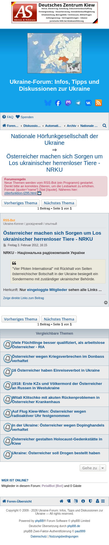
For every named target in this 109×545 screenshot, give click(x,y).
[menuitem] (7, 117)
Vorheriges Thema (20, 202)
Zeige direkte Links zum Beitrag (23, 298)
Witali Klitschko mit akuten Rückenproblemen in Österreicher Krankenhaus (56, 399)
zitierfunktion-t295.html (20, 193)
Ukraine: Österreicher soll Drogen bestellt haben (56, 453)
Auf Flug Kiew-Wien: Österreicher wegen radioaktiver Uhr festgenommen (49, 413)
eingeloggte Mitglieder (47, 290)
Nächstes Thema (59, 202)
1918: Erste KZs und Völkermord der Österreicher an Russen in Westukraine (57, 385)
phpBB (39, 520)
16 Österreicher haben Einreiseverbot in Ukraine (56, 370)
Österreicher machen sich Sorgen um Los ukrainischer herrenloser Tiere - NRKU (54, 163)
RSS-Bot (9, 220)
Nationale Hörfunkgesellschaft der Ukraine (54, 139)
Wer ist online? (14, 480)
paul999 (80, 531)
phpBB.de (73, 526)
